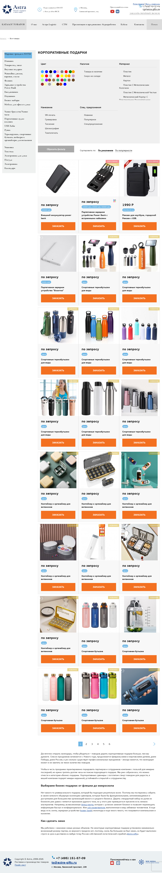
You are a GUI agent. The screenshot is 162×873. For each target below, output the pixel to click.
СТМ (64, 24)
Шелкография (52, 128)
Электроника (10, 163)
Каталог (3, 38)
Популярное (90, 119)
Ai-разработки (109, 24)
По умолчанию (105, 150)
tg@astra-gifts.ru (151, 9)
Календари (9, 168)
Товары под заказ (13, 65)
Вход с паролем (153, 4)
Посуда (8, 159)
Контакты (139, 24)
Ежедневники (11, 91)
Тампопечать (51, 133)
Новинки (8, 61)
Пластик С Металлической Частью (140, 92)
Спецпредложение (93, 124)
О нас (34, 24)
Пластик (127, 71)
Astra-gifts (132, 834)
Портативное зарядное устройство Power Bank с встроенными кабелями (94, 215)
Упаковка (9, 147)
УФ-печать (50, 115)
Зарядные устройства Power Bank (15, 86)
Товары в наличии (93, 71)
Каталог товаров (13, 24)
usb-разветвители (96, 807)
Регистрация (138, 4)
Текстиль (9, 151)
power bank (86, 810)
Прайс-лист (20, 865)
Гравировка (51, 119)
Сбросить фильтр (56, 149)
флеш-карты (87, 804)
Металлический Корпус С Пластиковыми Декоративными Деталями (134, 100)
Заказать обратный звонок (145, 13)
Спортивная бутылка (92, 651)
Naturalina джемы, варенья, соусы (13, 75)
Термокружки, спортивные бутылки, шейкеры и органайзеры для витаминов (18, 137)
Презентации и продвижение (86, 24)
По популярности (123, 150)
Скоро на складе (92, 76)
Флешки (8, 80)
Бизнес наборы (11, 100)
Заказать (58, 226)
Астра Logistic (49, 24)
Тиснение (49, 124)
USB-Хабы (9, 125)
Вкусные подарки (13, 69)
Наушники (9, 96)
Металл (126, 76)
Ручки (7, 130)
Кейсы (124, 24)
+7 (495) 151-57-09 (151, 6)
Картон (126, 80)
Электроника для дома (15, 155)
